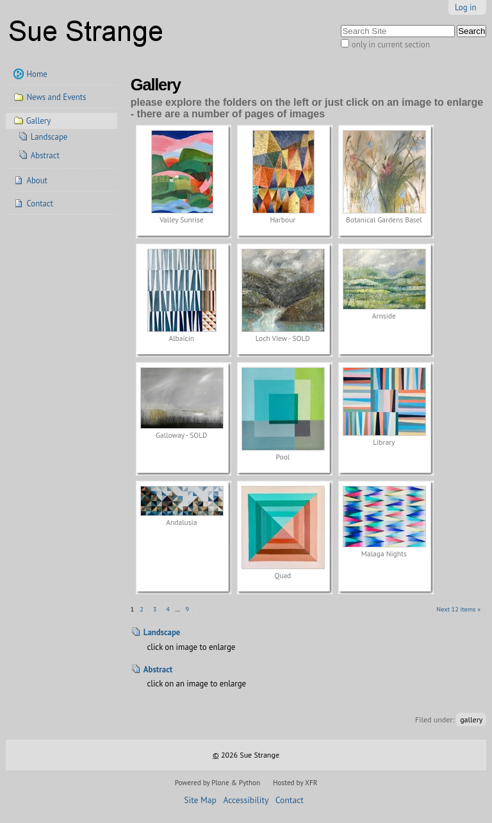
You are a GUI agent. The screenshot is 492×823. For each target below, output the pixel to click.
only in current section (391, 44)
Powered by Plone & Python (218, 782)
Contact (289, 800)
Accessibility (245, 800)
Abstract (158, 669)
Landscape (162, 632)
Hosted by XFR (295, 782)
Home (36, 74)
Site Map (200, 800)
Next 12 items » (458, 609)
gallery (471, 719)
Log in (465, 7)
